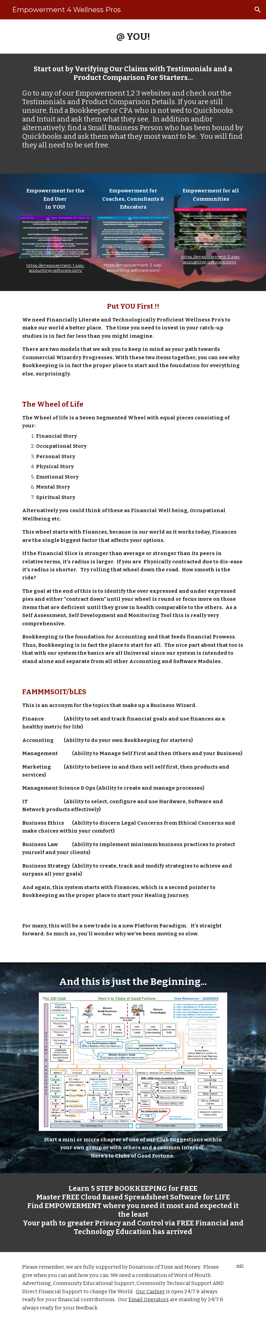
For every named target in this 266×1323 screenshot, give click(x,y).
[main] (132, 36)
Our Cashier (150, 1291)
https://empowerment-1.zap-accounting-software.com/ (55, 268)
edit (240, 1265)
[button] (257, 9)
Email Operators (148, 1299)
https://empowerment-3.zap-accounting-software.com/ (210, 259)
